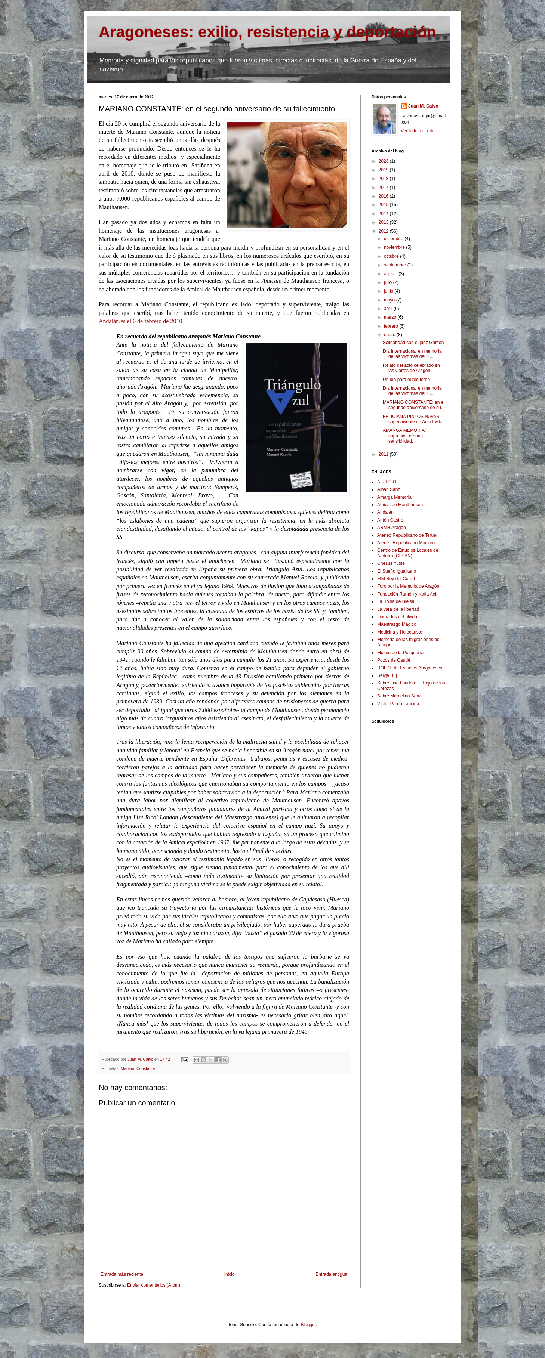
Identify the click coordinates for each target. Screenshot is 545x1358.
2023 (384, 161)
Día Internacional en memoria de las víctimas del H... (412, 354)
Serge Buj (387, 675)
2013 (384, 222)
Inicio (229, 1274)
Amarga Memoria (394, 497)
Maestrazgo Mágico (396, 624)
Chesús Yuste (391, 563)
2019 (384, 170)
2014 (384, 213)
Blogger (308, 1324)
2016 (384, 196)
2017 (384, 187)
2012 (384, 231)
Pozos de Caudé (393, 660)
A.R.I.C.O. (387, 482)
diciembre (394, 238)
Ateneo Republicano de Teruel (407, 535)
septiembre (395, 264)
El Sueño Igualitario (396, 571)
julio (388, 282)
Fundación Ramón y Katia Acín (408, 594)
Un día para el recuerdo (406, 379)
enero (390, 334)
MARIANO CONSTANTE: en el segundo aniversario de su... (414, 405)
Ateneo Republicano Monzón (406, 542)
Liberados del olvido (397, 616)
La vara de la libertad (398, 609)
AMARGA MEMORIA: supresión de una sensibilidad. (404, 436)
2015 (384, 204)
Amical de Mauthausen (400, 504)
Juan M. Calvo (423, 106)
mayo (390, 300)
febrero (391, 326)
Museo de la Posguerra (400, 652)
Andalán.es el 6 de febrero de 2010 (140, 321)
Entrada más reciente (122, 1274)
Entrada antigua (331, 1274)
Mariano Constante (138, 1068)
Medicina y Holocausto (399, 632)
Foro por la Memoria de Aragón (408, 586)
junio (389, 291)
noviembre (395, 247)
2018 (384, 178)
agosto (391, 273)
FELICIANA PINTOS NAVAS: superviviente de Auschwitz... (414, 419)
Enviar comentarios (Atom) (153, 1285)
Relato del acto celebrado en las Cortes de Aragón (411, 368)
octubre (392, 256)
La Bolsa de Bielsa (395, 601)
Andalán (385, 512)
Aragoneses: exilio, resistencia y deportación (267, 32)
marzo (391, 317)
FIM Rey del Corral (396, 578)
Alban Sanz (388, 489)
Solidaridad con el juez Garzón (413, 342)
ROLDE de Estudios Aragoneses (409, 668)
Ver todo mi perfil (417, 130)
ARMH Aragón (391, 527)
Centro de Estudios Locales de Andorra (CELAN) (407, 553)
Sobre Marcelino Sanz (399, 696)
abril (389, 308)
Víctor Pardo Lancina (398, 703)
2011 (384, 454)
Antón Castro (390, 520)
